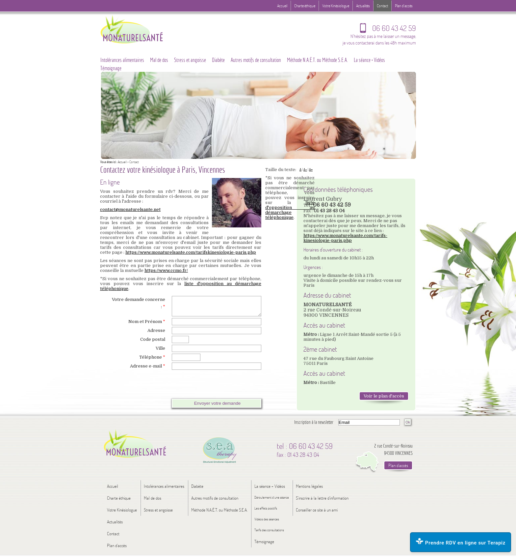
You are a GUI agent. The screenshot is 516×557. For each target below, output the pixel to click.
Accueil (122, 162)
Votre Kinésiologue (335, 5)
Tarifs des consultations (269, 532)
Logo (144, 28)
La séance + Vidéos (369, 60)
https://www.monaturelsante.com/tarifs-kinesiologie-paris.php (345, 238)
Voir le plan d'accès (384, 396)
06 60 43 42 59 (388, 29)
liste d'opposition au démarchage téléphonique (290, 210)
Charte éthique (304, 5)
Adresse (156, 334)
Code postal (152, 343)
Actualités (363, 5)
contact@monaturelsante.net (130, 209)
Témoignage (110, 68)
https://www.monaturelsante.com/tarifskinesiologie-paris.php (190, 252)
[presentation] (161, 388)
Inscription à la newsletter (313, 424)
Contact (382, 5)
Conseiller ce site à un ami (317, 512)
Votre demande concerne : (138, 303)
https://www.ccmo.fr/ (166, 270)
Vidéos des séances (266, 521)
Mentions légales (309, 488)
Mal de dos (159, 60)
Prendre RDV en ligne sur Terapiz (460, 542)
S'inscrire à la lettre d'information (322, 500)
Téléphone (152, 361)
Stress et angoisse (190, 60)
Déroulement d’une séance (271, 500)
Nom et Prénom (146, 325)
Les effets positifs (265, 511)
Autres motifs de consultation (256, 60)
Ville (160, 352)
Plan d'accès (404, 5)
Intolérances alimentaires (122, 60)
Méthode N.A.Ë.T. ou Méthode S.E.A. (317, 60)
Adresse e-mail (147, 369)
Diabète (218, 60)
